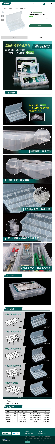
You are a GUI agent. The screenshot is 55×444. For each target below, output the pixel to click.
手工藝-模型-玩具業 (38, 23)
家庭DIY (45, 23)
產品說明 (14, 37)
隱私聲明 (6, 439)
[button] (26, 21)
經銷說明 (40, 37)
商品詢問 (40, 25)
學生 (49, 23)
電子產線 (32, 23)
